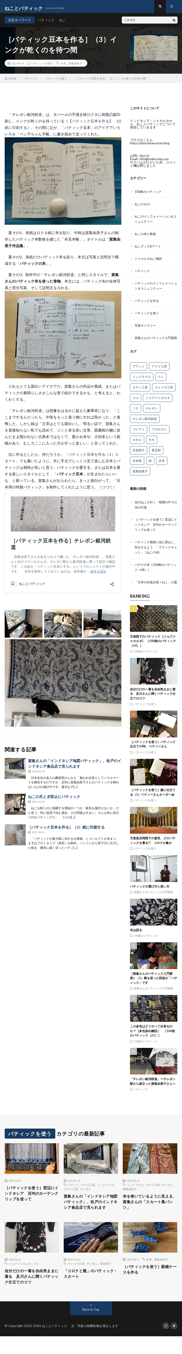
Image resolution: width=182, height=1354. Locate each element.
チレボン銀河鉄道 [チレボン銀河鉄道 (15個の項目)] (145, 423)
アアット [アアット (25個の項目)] (139, 371)
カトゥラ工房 (76, 1279)
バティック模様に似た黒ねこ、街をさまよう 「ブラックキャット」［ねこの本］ (156, 551)
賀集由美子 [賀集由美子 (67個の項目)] (140, 476)
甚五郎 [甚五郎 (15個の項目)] (156, 455)
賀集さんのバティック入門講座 (153, 899)
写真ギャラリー (146, 326)
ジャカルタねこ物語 (149, 260)
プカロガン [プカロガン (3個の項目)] (159, 434)
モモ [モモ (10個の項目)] (152, 444)
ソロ (36, 1279)
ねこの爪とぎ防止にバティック (54, 800)
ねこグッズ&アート (149, 248)
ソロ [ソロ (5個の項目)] (136, 413)
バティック (46, 23)
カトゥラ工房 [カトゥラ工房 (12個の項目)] (164, 392)
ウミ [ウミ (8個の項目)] (161, 381)
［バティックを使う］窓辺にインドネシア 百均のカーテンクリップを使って (156, 529)
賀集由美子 (75, 66)
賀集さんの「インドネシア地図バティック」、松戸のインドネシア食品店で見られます (90, 1214)
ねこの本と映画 (146, 236)
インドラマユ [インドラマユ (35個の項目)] (142, 381)
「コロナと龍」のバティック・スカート (90, 1290)
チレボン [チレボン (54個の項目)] (152, 413)
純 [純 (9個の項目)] (150, 465)
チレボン (85, 1196)
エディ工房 (71, 1196)
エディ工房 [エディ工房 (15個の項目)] (140, 392)
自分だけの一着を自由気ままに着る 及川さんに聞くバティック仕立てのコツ (152, 701)
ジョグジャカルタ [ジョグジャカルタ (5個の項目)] (158, 402)
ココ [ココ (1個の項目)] (136, 402)
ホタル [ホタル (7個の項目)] (137, 444)
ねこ (62, 23)
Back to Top (91, 1327)
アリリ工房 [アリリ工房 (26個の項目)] (159, 371)
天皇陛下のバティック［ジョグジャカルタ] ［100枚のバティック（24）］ (153, 648)
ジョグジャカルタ (20, 1279)
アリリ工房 (88, 1192)
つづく (107, 490)
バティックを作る (148, 302)
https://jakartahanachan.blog (151, 146)
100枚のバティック (149, 195)
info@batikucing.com (155, 162)
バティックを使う (42, 66)
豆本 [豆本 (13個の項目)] (162, 465)
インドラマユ (105, 1192)
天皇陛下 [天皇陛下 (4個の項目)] (139, 455)
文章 (45, 427)
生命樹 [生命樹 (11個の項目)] (137, 465)
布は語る (136, 937)
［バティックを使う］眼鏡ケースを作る (149, 1286)
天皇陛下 (105, 1279)
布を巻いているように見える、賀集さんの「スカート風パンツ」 (149, 1210)
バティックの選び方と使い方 (149, 894)
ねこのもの (143, 207)
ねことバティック (54, 1343)
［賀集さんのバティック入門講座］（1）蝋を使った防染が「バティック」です (153, 985)
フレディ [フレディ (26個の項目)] (139, 434)
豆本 (63, 66)
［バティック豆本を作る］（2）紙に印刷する (66, 830)
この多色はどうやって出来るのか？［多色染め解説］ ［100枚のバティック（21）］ (152, 1038)
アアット (73, 1192)
